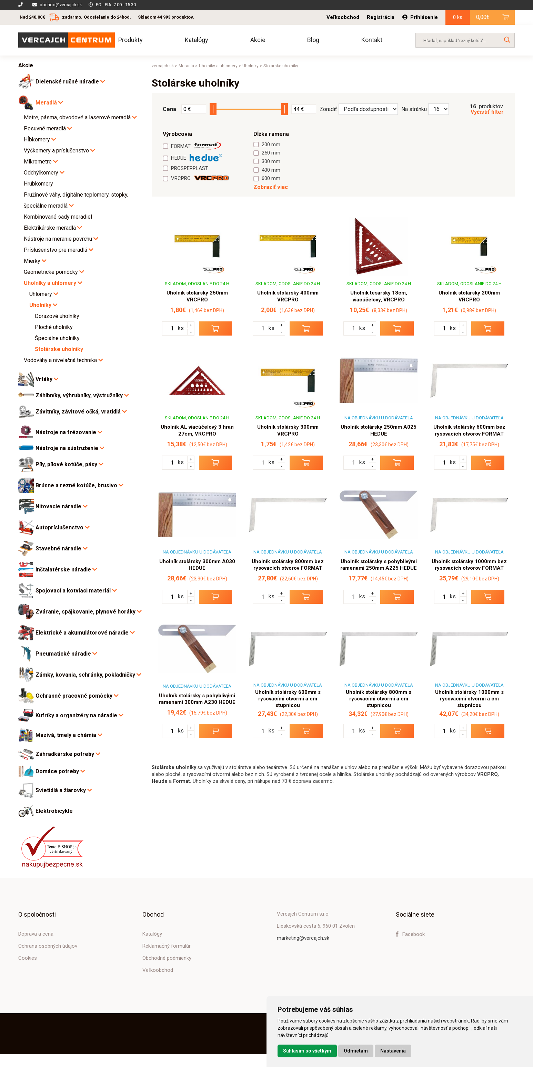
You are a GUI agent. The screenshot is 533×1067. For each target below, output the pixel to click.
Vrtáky (47, 379)
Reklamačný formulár (166, 946)
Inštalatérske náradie (66, 569)
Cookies (27, 958)
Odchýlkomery (44, 172)
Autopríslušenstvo (63, 527)
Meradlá (49, 103)
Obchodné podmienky (166, 958)
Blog (313, 39)
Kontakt (371, 39)
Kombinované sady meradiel (58, 216)
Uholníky (43, 305)
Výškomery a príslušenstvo (59, 150)
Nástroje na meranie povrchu (61, 239)
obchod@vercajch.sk (61, 4)
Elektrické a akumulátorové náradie (85, 633)
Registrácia (380, 17)
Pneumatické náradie (66, 654)
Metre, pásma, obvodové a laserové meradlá (80, 117)
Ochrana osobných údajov (47, 946)
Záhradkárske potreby (68, 754)
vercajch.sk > (164, 65)
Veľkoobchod (342, 17)
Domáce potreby (60, 771)
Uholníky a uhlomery (53, 283)
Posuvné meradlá (48, 128)
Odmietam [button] (356, 1051)
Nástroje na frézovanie (69, 432)
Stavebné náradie (62, 548)
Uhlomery (43, 294)
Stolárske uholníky (59, 349)
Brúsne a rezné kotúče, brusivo (79, 485)
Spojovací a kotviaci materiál (76, 591)
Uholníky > (252, 65)
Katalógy (196, 39)
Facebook (410, 934)
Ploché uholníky (54, 327)
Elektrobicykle (54, 811)
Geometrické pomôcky (54, 272)
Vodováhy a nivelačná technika (63, 360)
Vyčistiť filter (487, 112)
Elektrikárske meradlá (53, 228)
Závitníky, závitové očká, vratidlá (81, 412)
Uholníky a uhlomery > (220, 65)
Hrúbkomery (38, 183)
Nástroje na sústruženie (70, 448)
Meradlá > (188, 65)
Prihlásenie (420, 17)
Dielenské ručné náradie (70, 81)
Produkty (130, 39)
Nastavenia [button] (393, 1051)
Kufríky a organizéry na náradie (79, 715)
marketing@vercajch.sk (303, 938)
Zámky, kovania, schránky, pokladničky (88, 675)
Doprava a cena (35, 934)
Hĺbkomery (40, 139)
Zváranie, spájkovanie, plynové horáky (89, 612)
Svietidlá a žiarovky (64, 790)
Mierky (35, 261)
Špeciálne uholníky (57, 338)
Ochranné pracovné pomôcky (77, 696)
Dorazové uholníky (57, 316)
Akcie (257, 39)
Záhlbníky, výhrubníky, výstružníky (82, 395)
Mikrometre (41, 161)
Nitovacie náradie (62, 506)
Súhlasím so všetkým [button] (307, 1051)
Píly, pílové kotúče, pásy (69, 464)
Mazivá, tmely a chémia (69, 735)
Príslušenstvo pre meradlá (58, 250)
